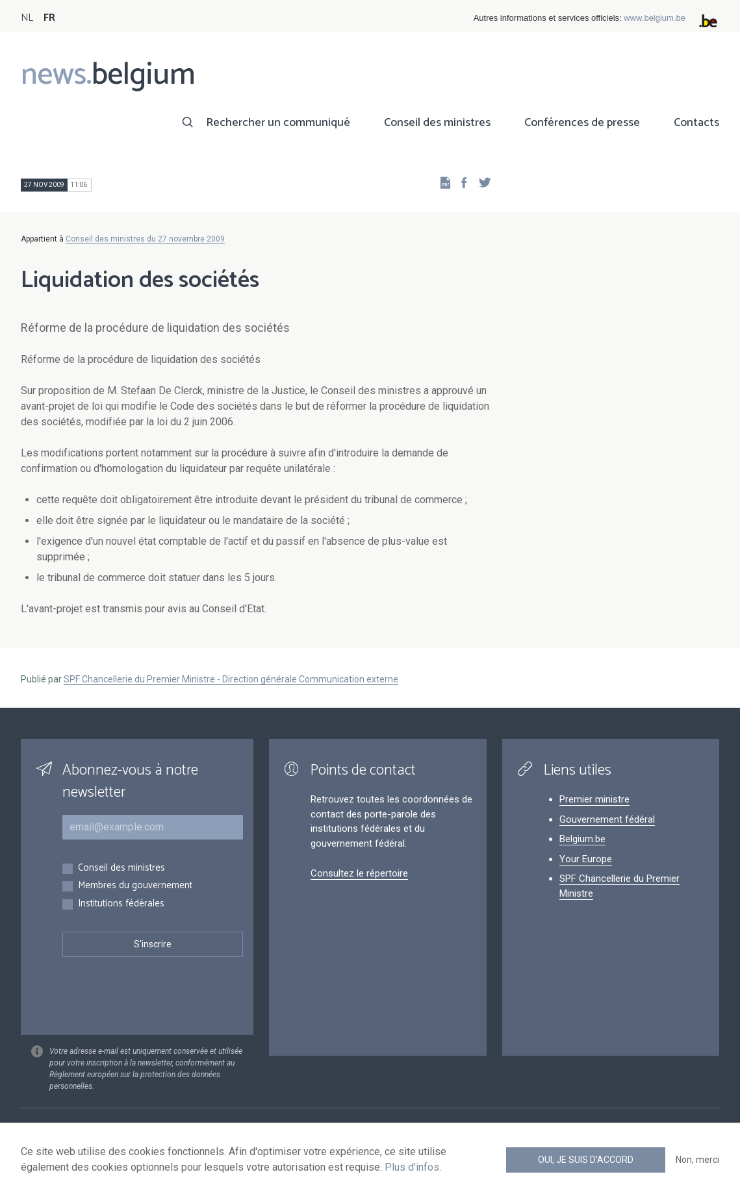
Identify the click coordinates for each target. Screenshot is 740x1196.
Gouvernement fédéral (607, 819)
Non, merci (697, 1159)
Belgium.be (582, 839)
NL (27, 18)
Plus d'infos (412, 1167)
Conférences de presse (582, 122)
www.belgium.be (654, 18)
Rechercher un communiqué (278, 122)
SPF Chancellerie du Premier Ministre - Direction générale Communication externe (231, 679)
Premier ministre (594, 799)
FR (49, 18)
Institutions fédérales (121, 904)
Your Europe (585, 859)
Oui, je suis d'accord (585, 1159)
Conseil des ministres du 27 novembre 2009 (145, 238)
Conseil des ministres (437, 122)
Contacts (696, 122)
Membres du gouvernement (135, 885)
